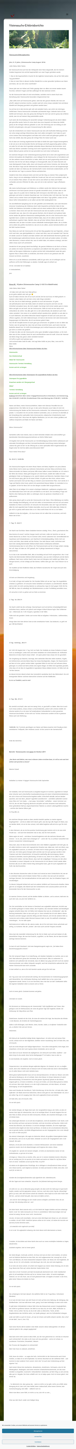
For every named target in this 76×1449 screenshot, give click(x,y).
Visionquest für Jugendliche (18, 378)
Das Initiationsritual (15, 356)
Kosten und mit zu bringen (17, 367)
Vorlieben (38, 1442)
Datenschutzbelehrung (43, 1446)
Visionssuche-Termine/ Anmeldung (20, 363)
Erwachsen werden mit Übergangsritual (22, 382)
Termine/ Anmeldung (16, 390)
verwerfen (38, 1436)
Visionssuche (13, 352)
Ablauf (11, 386)
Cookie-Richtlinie (31, 1446)
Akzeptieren (38, 1431)
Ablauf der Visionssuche (16, 360)
